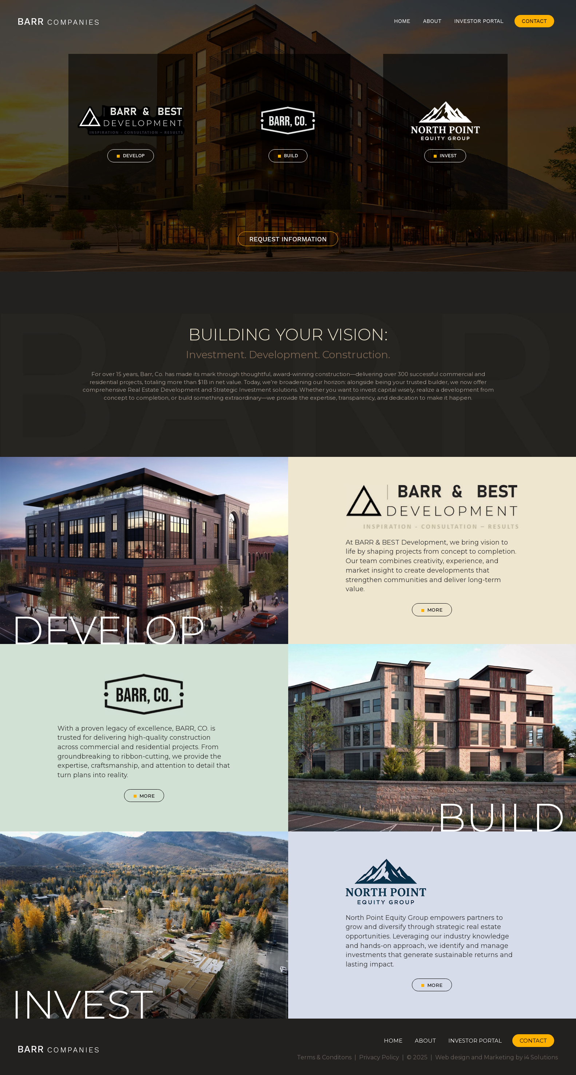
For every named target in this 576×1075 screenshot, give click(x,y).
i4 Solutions (541, 1057)
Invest (445, 155)
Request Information (288, 239)
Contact (534, 21)
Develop (130, 155)
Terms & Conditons (324, 1057)
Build (288, 155)
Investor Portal (479, 21)
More (431, 610)
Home (402, 21)
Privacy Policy (379, 1057)
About (432, 21)
